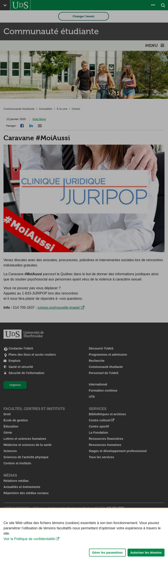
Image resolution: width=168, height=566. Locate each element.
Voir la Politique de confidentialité (29, 549)
